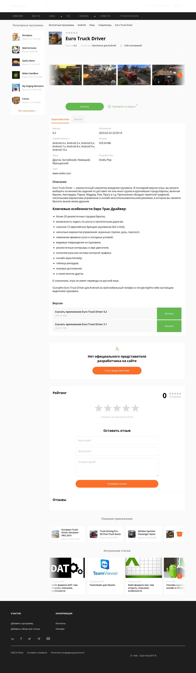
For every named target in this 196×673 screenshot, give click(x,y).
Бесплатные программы (61, 25)
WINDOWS (18, 16)
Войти (150, 5)
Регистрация (162, 5)
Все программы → (28, 110)
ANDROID (84, 16)
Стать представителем (117, 370)
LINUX (52, 16)
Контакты (61, 623)
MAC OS (36, 16)
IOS (68, 16)
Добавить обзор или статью (25, 628)
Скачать (84, 106)
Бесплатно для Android (104, 45)
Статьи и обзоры (129, 16)
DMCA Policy (17, 652)
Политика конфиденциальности (67, 652)
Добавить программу (22, 623)
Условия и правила (37, 652)
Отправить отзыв (116, 483)
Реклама (60, 628)
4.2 (71, 45)
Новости (105, 16)
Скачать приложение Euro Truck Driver (81, 311)
